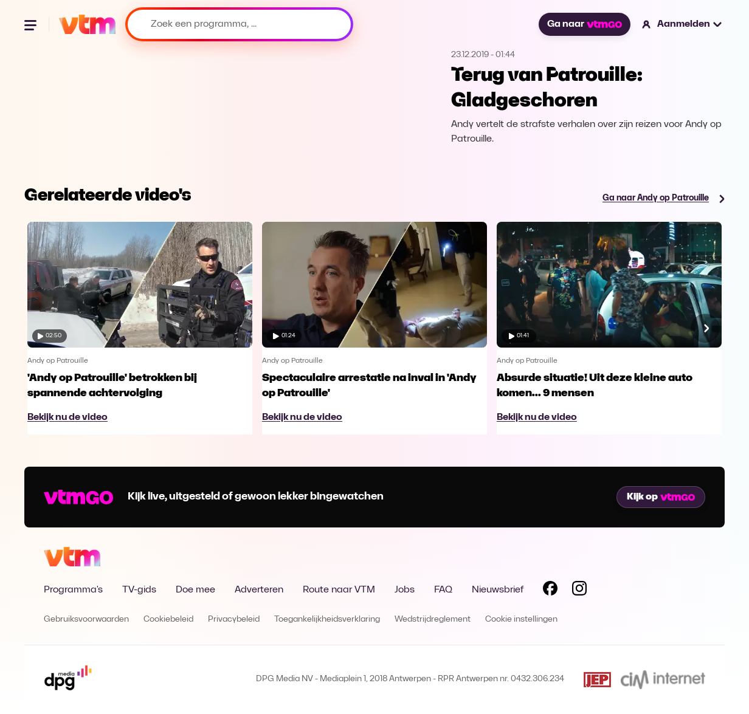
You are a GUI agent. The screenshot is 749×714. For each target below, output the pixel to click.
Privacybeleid (234, 619)
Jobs (405, 590)
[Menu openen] (31, 24)
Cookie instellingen (521, 619)
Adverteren (259, 590)
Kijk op (661, 497)
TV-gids (139, 590)
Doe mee (195, 590)
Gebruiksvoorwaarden (86, 619)
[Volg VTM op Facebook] (550, 590)
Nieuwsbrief (497, 590)
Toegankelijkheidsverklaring (327, 619)
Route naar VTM (339, 590)
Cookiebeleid (168, 619)
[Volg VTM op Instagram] (579, 590)
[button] (682, 24)
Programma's (73, 590)
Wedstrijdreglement (433, 619)
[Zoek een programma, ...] (239, 24)
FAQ (443, 590)
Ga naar (584, 24)
